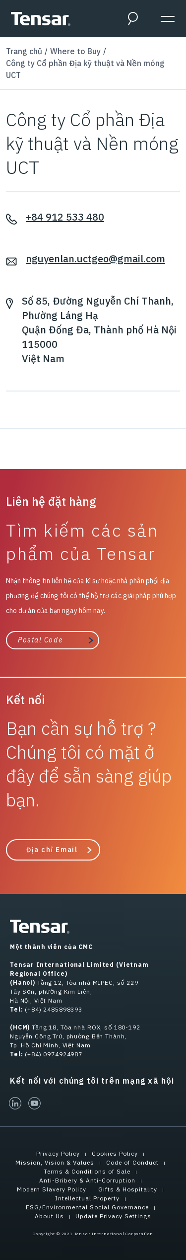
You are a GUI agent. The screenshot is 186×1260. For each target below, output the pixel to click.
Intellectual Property (87, 1198)
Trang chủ (24, 51)
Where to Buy (75, 51)
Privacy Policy (58, 1153)
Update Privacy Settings (113, 1216)
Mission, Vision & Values (54, 1162)
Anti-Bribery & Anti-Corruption (87, 1180)
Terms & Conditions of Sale (87, 1171)
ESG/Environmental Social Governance (87, 1207)
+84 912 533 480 (65, 217)
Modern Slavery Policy (51, 1189)
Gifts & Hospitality (127, 1189)
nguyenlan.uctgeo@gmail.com (95, 258)
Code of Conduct (132, 1162)
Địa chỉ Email (51, 849)
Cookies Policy (115, 1153)
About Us (49, 1216)
